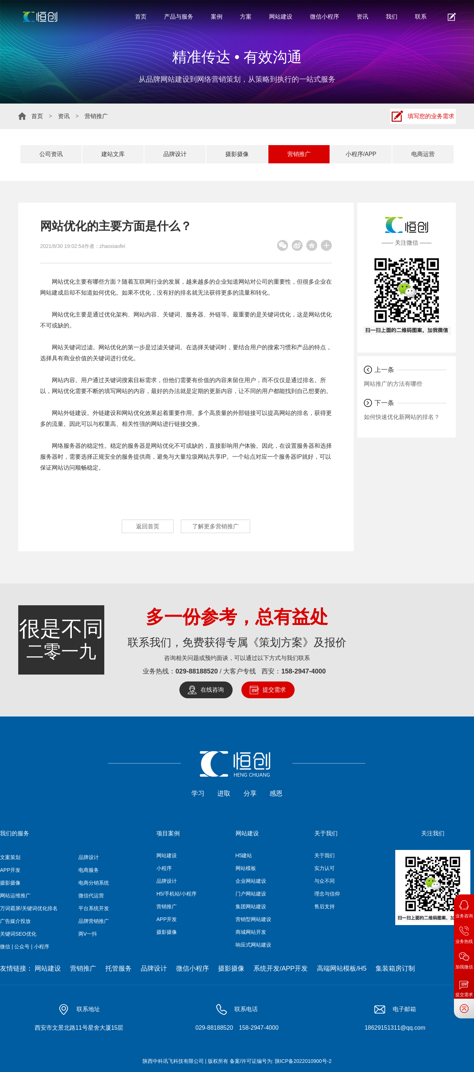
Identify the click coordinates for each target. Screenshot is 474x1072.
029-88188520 (196, 671)
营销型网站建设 (253, 919)
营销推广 (96, 116)
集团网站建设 (251, 906)
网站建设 (280, 16)
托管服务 (118, 968)
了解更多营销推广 (215, 526)
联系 (421, 16)
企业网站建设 (251, 881)
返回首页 (147, 526)
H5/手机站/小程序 (176, 894)
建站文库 (113, 154)
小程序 (164, 868)
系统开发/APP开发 (280, 968)
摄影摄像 (237, 154)
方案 (246, 16)
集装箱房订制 (395, 968)
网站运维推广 (15, 895)
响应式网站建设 (253, 945)
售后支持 (324, 906)
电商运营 (423, 154)
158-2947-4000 (303, 671)
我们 (391, 16)
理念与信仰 (327, 894)
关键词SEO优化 (18, 934)
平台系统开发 (93, 908)
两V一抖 (87, 934)
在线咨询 (212, 690)
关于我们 (324, 855)
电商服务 (88, 870)
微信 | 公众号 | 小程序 (24, 946)
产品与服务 (178, 16)
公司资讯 (51, 154)
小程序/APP (361, 154)
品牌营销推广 (93, 921)
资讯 (362, 16)
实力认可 (324, 868)
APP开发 (10, 870)
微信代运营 (91, 895)
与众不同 (324, 881)
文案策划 (10, 857)
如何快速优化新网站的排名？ (402, 417)
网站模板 (246, 868)
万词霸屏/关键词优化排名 (29, 908)
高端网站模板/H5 (341, 968)
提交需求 (274, 690)
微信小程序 (324, 16)
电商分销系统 (93, 883)
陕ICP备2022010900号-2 (303, 1061)
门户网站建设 (251, 894)
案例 (216, 16)
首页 (141, 16)
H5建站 (244, 855)
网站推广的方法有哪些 (393, 384)
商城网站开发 (251, 932)
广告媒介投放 (15, 921)
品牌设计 (175, 154)
